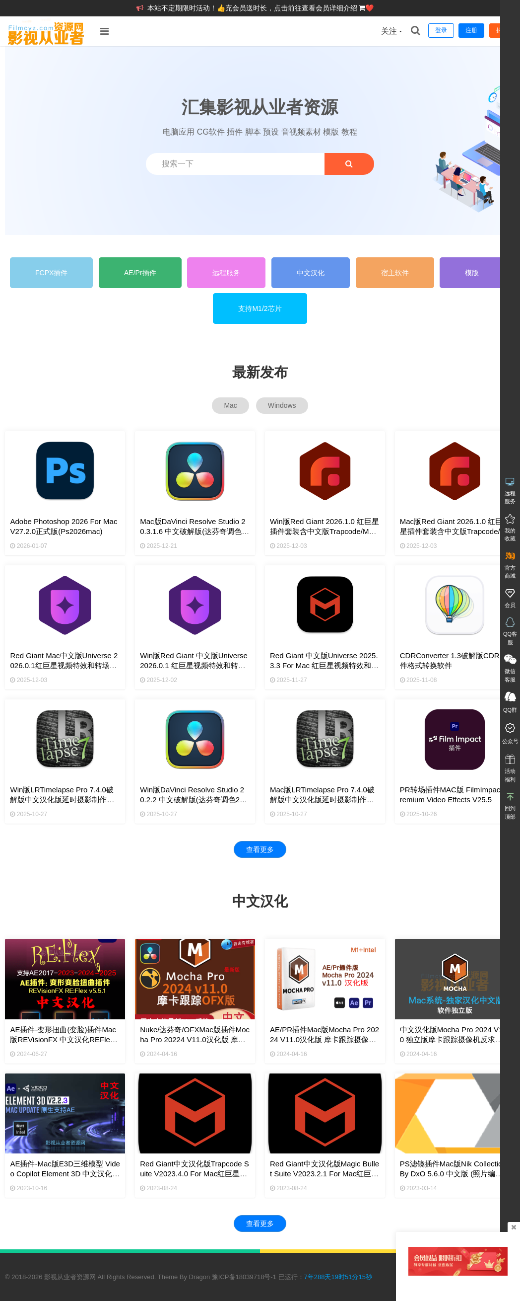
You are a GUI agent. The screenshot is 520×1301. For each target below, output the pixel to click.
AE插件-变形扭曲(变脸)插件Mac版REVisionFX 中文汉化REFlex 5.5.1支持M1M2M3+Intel (63, 1039)
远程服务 (226, 273)
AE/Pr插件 (140, 273)
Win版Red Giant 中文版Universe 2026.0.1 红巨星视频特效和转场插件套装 (194, 665)
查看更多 (260, 849)
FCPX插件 (51, 273)
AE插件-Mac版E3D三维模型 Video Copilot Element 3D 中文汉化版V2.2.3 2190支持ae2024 (65, 1173)
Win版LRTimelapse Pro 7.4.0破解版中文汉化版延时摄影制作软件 (62, 799)
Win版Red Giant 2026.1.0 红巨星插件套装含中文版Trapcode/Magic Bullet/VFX (324, 531)
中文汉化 (311, 273)
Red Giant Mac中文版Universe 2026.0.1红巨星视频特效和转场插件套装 (64, 665)
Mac (230, 405)
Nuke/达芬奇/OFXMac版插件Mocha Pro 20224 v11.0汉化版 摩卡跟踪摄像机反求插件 (195, 1039)
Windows (282, 405)
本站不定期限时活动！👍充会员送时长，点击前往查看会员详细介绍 (253, 8)
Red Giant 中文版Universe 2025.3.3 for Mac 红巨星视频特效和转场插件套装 (324, 665)
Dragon (199, 1277)
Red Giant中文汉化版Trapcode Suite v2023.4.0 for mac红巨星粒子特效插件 (194, 1173)
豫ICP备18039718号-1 (244, 1277)
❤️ (369, 8)
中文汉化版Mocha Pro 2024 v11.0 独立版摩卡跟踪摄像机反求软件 (454, 1039)
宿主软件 (395, 273)
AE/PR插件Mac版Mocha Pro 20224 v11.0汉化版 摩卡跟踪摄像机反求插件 (324, 1039)
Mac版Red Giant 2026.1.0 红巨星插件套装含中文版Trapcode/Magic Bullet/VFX (453, 531)
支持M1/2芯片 (259, 308)
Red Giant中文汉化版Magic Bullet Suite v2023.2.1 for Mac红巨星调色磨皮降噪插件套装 (324, 1173)
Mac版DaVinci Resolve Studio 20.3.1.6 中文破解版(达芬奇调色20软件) (195, 531)
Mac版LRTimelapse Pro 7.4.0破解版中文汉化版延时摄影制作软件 (322, 799)
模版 (472, 273)
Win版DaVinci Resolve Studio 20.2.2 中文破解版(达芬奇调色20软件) (192, 799)
